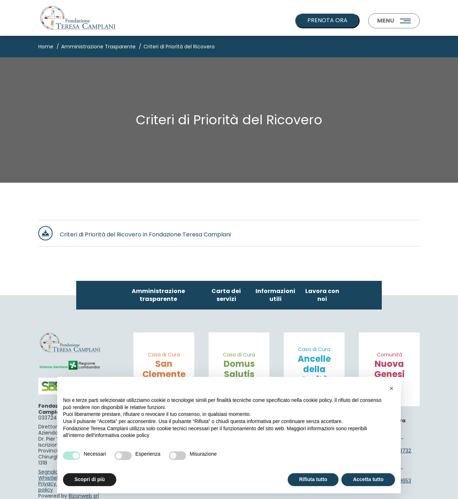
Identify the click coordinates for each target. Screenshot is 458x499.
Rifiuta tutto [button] (313, 479)
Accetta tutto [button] (368, 479)
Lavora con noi (322, 295)
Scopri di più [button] (89, 479)
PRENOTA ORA (327, 20)
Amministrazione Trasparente (98, 46)
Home (45, 46)
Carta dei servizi (226, 295)
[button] (391, 388)
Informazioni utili (275, 295)
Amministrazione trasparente (158, 295)
